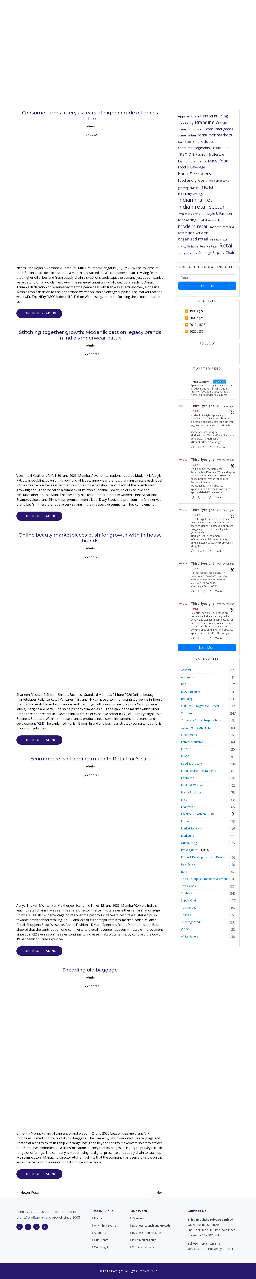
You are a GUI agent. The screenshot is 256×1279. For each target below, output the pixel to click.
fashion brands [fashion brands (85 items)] (189, 161)
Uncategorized (190, 922)
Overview (138, 1218)
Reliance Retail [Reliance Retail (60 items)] (209, 246)
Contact (225, 10)
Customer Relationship (195, 727)
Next (160, 1192)
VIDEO (185, 929)
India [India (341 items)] (206, 187)
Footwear (187, 778)
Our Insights (205, 10)
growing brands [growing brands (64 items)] (188, 188)
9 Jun (196, 608)
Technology (188, 907)
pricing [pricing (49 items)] (182, 246)
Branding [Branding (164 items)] (204, 122)
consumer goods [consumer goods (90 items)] (219, 129)
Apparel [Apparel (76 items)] (184, 116)
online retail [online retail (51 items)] (203, 233)
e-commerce (189, 735)
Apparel (186, 670)
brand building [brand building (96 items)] (215, 116)
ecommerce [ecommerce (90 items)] (220, 147)
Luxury (185, 821)
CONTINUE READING (39, 313)
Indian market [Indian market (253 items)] (195, 200)
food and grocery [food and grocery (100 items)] (193, 180)
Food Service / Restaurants (198, 771)
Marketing (187, 835)
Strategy (186, 893)
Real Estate (188, 864)
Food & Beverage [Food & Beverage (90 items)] (191, 167)
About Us (140, 10)
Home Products (191, 792)
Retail (184, 871)
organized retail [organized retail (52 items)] (218, 239)
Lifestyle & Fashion (193, 814)
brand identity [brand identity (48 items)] (185, 123)
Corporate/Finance (144, 1247)
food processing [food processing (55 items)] (219, 180)
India (184, 799)
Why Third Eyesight (114, 10)
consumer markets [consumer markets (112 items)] (214, 135)
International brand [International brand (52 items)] (189, 214)
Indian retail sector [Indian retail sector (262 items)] (201, 207)
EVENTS (186, 749)
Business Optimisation (146, 1232)
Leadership (188, 807)
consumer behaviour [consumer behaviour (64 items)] (191, 129)
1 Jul (195, 411)
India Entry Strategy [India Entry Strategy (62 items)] (190, 194)
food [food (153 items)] (224, 161)
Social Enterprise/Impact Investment (204, 879)
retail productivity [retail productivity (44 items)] (187, 253)
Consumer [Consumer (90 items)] (224, 122)
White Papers (189, 936)
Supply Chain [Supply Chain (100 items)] (224, 252)
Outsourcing (189, 843)
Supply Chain (189, 900)
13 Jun (196, 515)
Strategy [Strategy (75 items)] (204, 252)
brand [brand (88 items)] (196, 116)
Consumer (187, 713)
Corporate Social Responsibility (201, 720)
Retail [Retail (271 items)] (226, 245)
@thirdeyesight (225, 406)
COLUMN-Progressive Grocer (200, 706)
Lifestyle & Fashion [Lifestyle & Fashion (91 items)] (217, 213)
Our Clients (183, 10)
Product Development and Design (203, 857)
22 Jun (196, 464)
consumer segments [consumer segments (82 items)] (194, 147)
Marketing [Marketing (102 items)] (187, 219)
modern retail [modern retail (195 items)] (193, 226)
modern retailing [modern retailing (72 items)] (222, 227)
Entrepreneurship (192, 742)
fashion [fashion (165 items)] (186, 154)
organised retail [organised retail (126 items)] (193, 239)
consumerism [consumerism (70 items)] (187, 135)
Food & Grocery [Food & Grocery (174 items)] (194, 173)
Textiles (186, 915)
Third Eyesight (202, 406)
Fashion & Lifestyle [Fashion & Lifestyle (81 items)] (210, 154)
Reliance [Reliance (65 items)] (192, 246)
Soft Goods (188, 886)
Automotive (188, 677)
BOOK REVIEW (190, 691)
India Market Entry (144, 1240)
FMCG (185, 756)
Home (90, 10)
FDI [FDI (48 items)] (204, 161)
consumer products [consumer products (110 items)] (196, 141)
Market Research (192, 828)
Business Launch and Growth (151, 1225)
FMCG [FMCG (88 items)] (212, 161)
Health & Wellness (193, 785)
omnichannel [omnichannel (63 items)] (186, 233)
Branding (187, 699)
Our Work (138, 1211)
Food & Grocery (191, 763)
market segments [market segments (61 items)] (209, 220)
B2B (184, 684)
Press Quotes (190, 850)
